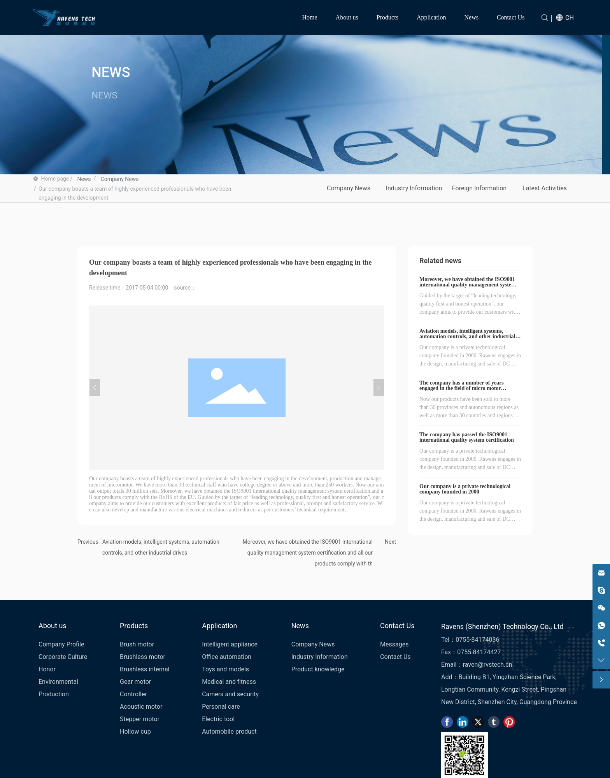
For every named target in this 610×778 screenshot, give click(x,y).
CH (569, 17)
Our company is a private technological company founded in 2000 (464, 489)
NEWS (110, 73)
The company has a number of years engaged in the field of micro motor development (461, 388)
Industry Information (414, 188)
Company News (120, 179)
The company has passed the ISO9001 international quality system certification (466, 437)
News (84, 179)
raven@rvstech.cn (487, 664)
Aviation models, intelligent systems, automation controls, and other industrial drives (467, 336)
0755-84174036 (477, 639)
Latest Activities (544, 188)
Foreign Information (479, 188)
